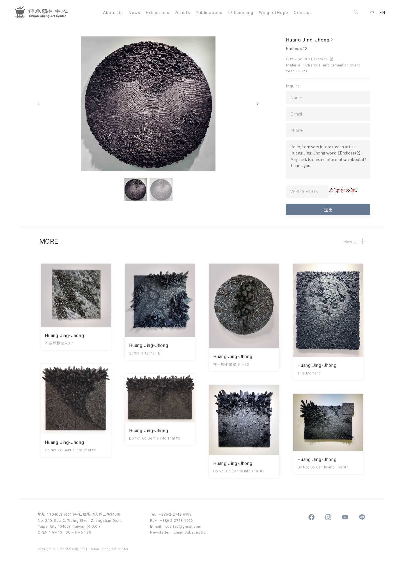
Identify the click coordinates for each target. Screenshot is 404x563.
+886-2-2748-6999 (175, 514)
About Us (113, 12)
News (134, 12)
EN (382, 12)
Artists (182, 12)
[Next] (257, 103)
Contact (302, 12)
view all (356, 241)
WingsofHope (273, 12)
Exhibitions (157, 12)
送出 (328, 210)
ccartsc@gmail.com (183, 526)
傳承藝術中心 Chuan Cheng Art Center (43, 13)
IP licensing (240, 12)
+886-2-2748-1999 (176, 520)
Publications (209, 12)
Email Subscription (191, 532)
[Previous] (39, 103)
